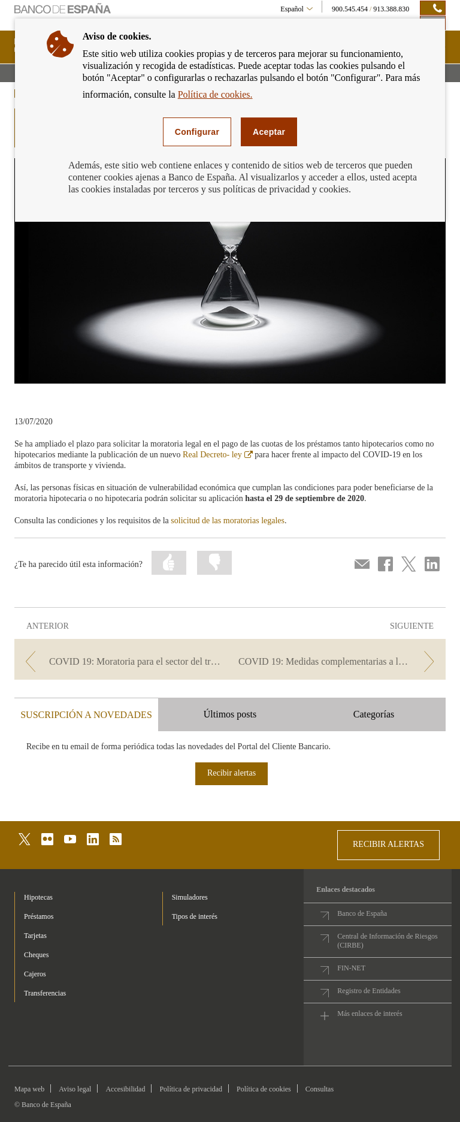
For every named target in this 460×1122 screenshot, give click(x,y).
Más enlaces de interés (369, 1013)
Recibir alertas (231, 772)
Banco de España (362, 913)
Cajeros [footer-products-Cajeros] (35, 974)
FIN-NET (351, 968)
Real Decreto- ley (218, 454)
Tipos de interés (194, 916)
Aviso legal (75, 1089)
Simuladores (190, 897)
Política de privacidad (190, 1089)
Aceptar (269, 132)
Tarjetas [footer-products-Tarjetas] (35, 935)
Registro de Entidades (368, 991)
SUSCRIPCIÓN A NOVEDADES (86, 715)
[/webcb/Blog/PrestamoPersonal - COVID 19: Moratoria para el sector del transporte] (121, 661)
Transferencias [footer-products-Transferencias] (45, 993)
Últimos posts (230, 714)
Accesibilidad (125, 1089)
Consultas (319, 1089)
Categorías (373, 714)
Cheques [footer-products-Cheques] (36, 955)
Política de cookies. (215, 94)
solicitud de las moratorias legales (228, 520)
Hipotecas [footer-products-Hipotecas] (38, 897)
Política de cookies (264, 1089)
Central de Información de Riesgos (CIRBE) (387, 940)
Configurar (197, 132)
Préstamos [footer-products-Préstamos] (38, 916)
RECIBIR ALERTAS (388, 844)
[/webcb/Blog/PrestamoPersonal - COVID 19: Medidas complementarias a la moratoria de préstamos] (339, 661)
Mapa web (29, 1089)
